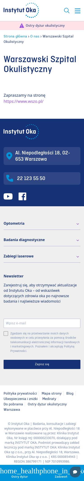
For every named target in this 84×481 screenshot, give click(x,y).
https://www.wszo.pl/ (23, 101)
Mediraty (49, 398)
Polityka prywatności (20, 393)
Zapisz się (42, 364)
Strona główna (15, 36)
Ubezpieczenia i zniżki (21, 398)
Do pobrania (13, 404)
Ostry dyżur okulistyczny (45, 25)
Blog (69, 393)
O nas (34, 36)
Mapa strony (52, 393)
